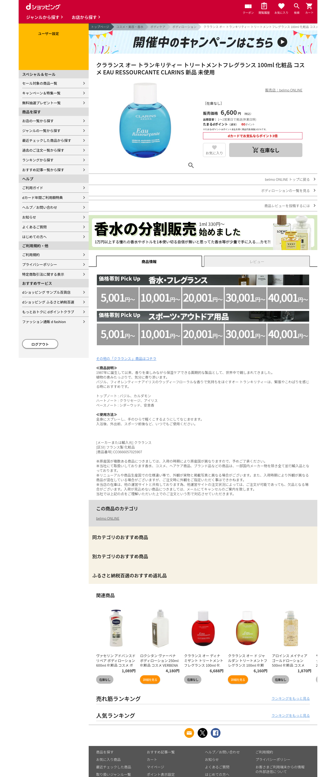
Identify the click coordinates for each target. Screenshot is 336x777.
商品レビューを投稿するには (287, 205)
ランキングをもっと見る (290, 698)
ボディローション (184, 26)
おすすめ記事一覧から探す (43, 169)
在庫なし (104, 679)
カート (152, 759)
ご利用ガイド (32, 187)
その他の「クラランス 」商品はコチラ (126, 358)
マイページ (155, 766)
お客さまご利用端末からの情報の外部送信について (280, 769)
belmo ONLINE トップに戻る (287, 179)
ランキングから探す (38, 159)
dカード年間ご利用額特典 (42, 197)
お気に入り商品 (108, 759)
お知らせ (29, 217)
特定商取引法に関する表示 (43, 274)
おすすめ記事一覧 (161, 751)
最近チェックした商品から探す (46, 140)
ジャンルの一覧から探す (41, 130)
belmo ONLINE (107, 518)
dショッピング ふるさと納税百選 (48, 302)
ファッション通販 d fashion (44, 321)
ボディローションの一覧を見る (285, 190)
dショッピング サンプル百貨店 (46, 292)
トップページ (100, 26)
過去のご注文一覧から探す (43, 150)
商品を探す (105, 751)
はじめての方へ (34, 236)
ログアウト (40, 344)
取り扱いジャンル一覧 (113, 774)
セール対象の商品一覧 (39, 83)
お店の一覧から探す (38, 120)
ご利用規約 (31, 254)
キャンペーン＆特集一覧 (41, 93)
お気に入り (214, 152)
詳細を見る (150, 679)
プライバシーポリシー (39, 264)
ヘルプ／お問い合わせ (39, 207)
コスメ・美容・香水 (130, 26)
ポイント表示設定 (161, 774)
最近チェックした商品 (113, 766)
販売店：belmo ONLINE (284, 89)
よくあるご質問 (34, 226)
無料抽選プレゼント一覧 (41, 102)
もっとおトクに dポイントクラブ (48, 311)
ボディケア (157, 26)
